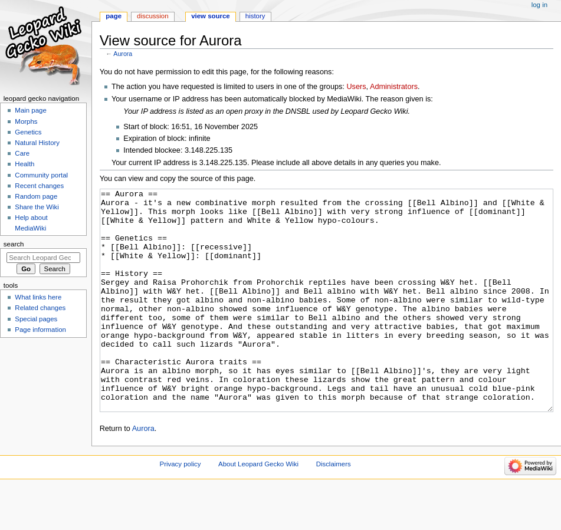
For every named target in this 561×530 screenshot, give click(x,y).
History (255, 15)
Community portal (41, 175)
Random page (36, 196)
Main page (31, 110)
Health (24, 163)
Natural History (37, 142)
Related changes (40, 307)
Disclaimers (333, 508)
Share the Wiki (36, 206)
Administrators (394, 87)
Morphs (26, 121)
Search (14, 244)
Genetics (28, 132)
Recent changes (39, 185)
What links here (38, 297)
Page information (40, 329)
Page (114, 15)
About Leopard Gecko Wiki (258, 508)
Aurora (122, 53)
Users (356, 87)
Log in (539, 4)
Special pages (36, 318)
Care (22, 153)
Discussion (152, 15)
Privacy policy (180, 508)
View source (210, 15)
